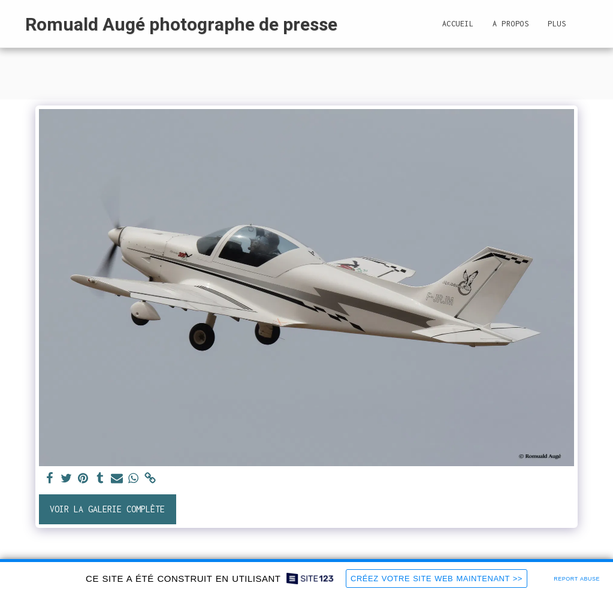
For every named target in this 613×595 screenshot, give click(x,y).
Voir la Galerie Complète (107, 509)
